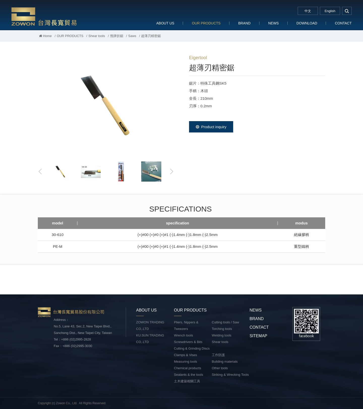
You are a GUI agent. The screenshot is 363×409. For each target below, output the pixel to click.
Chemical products (187, 368)
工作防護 (218, 355)
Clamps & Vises (185, 355)
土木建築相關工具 (187, 381)
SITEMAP (258, 336)
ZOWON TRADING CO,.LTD (150, 325)
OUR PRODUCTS (206, 23)
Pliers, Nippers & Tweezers (186, 325)
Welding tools (221, 335)
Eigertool (198, 57)
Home (45, 36)
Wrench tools (183, 335)
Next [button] (171, 171)
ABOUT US (165, 23)
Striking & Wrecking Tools (230, 375)
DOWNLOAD (306, 23)
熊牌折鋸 (116, 36)
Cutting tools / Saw (225, 322)
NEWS (273, 23)
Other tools (220, 368)
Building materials (225, 361)
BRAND (244, 23)
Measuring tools (185, 361)
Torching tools (222, 329)
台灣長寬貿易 (44, 16)
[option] (105, 104)
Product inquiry (211, 127)
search (347, 11)
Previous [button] (40, 171)
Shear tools (96, 36)
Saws (132, 36)
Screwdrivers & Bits (188, 342)
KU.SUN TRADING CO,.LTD (150, 338)
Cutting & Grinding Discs (192, 348)
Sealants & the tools (188, 375)
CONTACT (343, 23)
